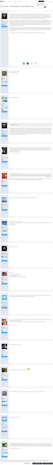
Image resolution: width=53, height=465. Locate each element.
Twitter (24, 63)
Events (22, 1)
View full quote (49, 176)
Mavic (34, 17)
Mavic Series (9, 10)
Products (15, 1)
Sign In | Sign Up (49, 1)
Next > (24, 10)
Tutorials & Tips (10, 1)
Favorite (32, 63)
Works (19, 1)
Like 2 (36, 63)
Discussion (13, 10)
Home (1, 10)
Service (26, 1)
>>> (2, 83)
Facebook (28, 63)
